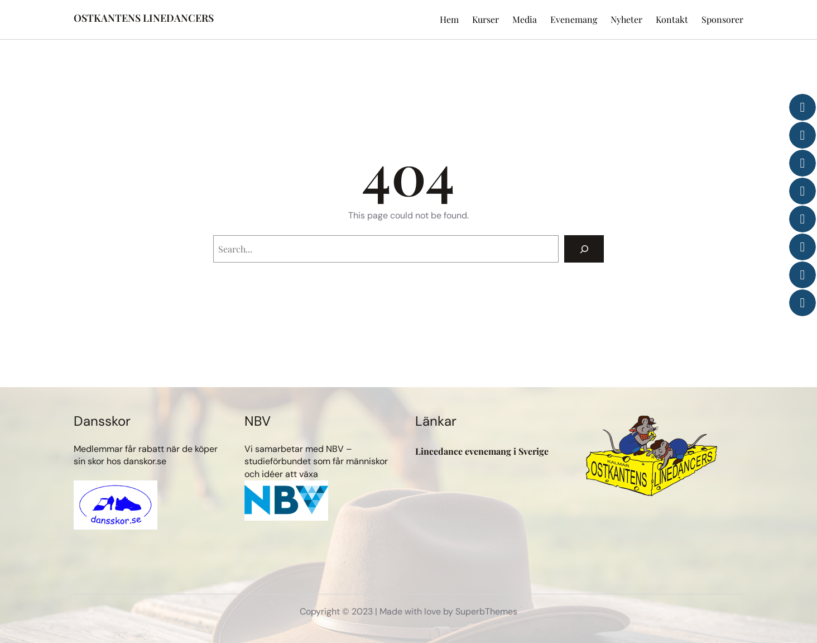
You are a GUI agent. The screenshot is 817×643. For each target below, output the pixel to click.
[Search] (584, 249)
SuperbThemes (486, 611)
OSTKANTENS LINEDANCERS (144, 18)
